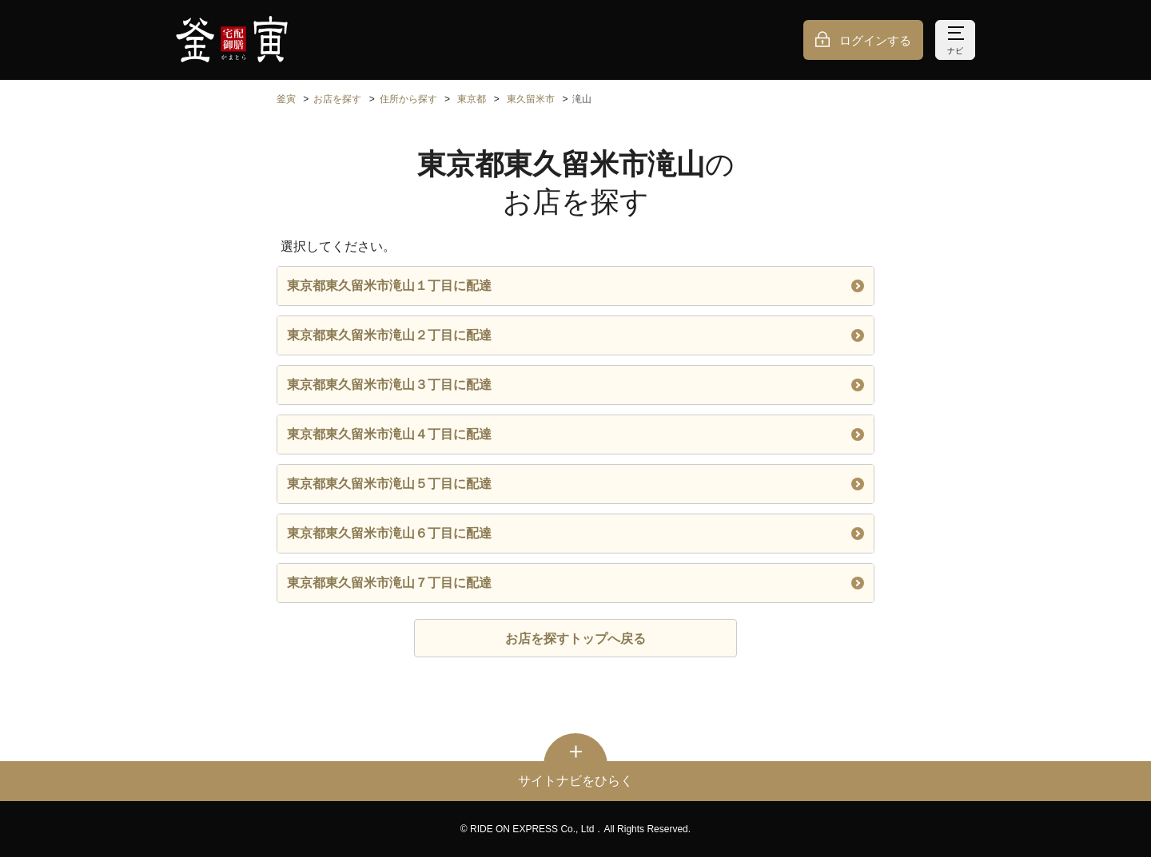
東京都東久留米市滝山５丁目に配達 (575, 483)
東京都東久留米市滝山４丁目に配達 (575, 434)
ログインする (875, 40)
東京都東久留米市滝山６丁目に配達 (575, 533)
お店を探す (337, 99)
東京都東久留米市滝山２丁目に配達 (575, 335)
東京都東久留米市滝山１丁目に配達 (575, 285)
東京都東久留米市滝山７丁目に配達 (575, 582)
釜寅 (286, 99)
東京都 (471, 99)
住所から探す (408, 99)
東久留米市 (531, 99)
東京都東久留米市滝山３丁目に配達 (575, 384)
